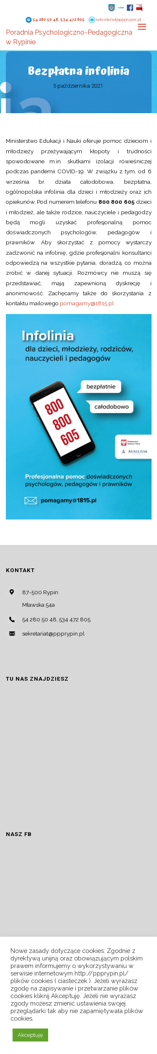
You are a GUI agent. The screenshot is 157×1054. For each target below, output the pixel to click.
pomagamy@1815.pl (87, 303)
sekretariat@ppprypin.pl (118, 20)
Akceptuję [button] (30, 1035)
